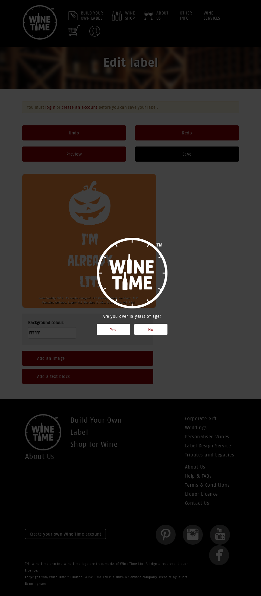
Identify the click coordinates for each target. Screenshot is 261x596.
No (151, 329)
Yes (113, 329)
